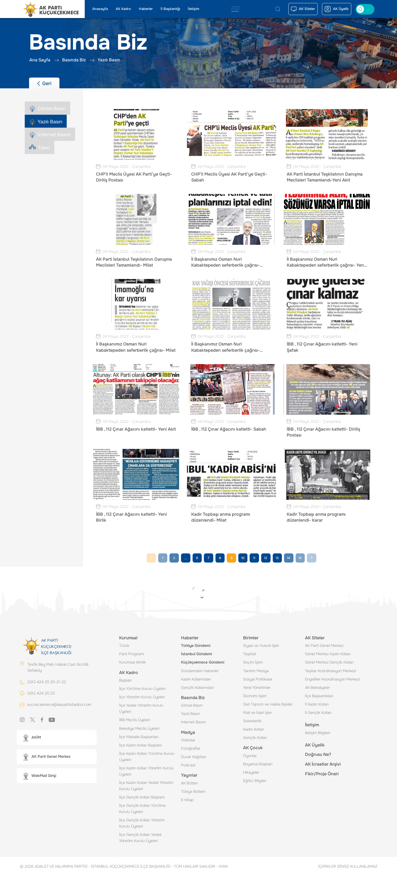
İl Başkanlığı (170, 9)
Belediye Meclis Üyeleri (139, 728)
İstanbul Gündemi (196, 653)
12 (265, 558)
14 (288, 558)
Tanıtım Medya (256, 670)
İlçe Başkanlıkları (319, 695)
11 (254, 558)
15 (300, 558)
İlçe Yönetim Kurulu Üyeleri (142, 696)
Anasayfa (100, 9)
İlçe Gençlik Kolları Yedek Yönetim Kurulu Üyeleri (140, 837)
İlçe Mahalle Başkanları (138, 736)
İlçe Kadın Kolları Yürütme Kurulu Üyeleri (147, 756)
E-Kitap (187, 799)
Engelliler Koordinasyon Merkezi (332, 679)
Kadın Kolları (253, 729)
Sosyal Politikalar (257, 679)
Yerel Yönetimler (257, 687)
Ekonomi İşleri (255, 695)
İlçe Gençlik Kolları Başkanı (142, 797)
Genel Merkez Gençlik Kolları (329, 662)
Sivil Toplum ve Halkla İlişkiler (268, 704)
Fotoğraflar (190, 748)
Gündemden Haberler (200, 670)
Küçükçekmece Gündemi (202, 662)
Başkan (125, 680)
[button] (57, 738)
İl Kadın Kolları (317, 704)
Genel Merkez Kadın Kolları (328, 653)
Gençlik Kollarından (197, 687)
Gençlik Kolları (255, 737)
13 (277, 558)
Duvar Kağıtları (193, 756)
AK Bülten (189, 783)
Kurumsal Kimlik (132, 662)
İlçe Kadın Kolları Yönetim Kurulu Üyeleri (146, 771)
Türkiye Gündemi (195, 645)
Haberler (146, 9)
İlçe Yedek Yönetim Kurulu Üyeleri (141, 708)
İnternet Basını (193, 722)
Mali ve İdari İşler (257, 712)
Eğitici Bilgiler (254, 780)
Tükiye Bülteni (193, 791)
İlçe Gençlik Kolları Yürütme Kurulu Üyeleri (142, 808)
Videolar (188, 740)
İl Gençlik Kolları (318, 712)
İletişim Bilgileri (317, 732)
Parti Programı (131, 653)
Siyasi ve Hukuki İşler (261, 645)
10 (242, 558)
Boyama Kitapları (257, 764)
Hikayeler (251, 772)
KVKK (222, 866)
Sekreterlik (252, 720)
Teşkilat (249, 653)
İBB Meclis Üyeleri (134, 719)
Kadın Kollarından (196, 679)
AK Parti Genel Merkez (324, 645)
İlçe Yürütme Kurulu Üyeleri (142, 688)
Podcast (188, 765)
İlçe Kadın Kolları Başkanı (140, 745)
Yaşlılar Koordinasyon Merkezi (330, 670)
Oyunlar (250, 755)
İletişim (193, 9)
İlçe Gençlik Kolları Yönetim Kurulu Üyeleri (142, 823)
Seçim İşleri (253, 662)
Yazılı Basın (190, 713)
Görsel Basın (192, 705)
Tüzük (124, 645)
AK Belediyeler (317, 687)
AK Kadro (123, 9)
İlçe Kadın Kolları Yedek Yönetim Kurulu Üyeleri (146, 785)
